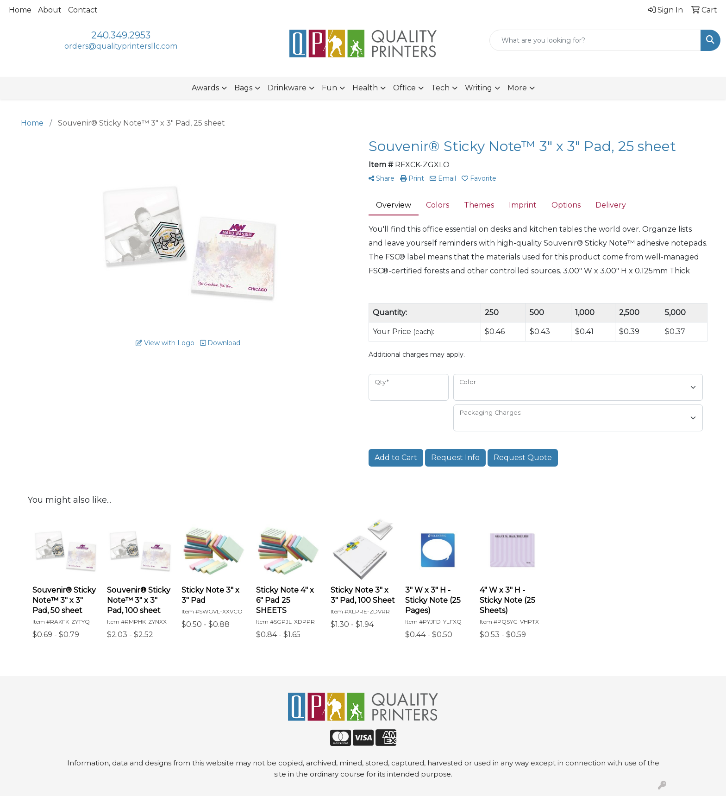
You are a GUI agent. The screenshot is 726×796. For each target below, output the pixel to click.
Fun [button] (329, 87)
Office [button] (404, 87)
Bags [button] (243, 87)
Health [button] (365, 87)
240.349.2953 (120, 35)
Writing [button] (478, 87)
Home (20, 10)
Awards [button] (205, 87)
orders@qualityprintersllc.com (120, 46)
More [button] (517, 87)
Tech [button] (440, 87)
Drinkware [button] (287, 87)
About (50, 10)
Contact (83, 10)
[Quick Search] (595, 40)
